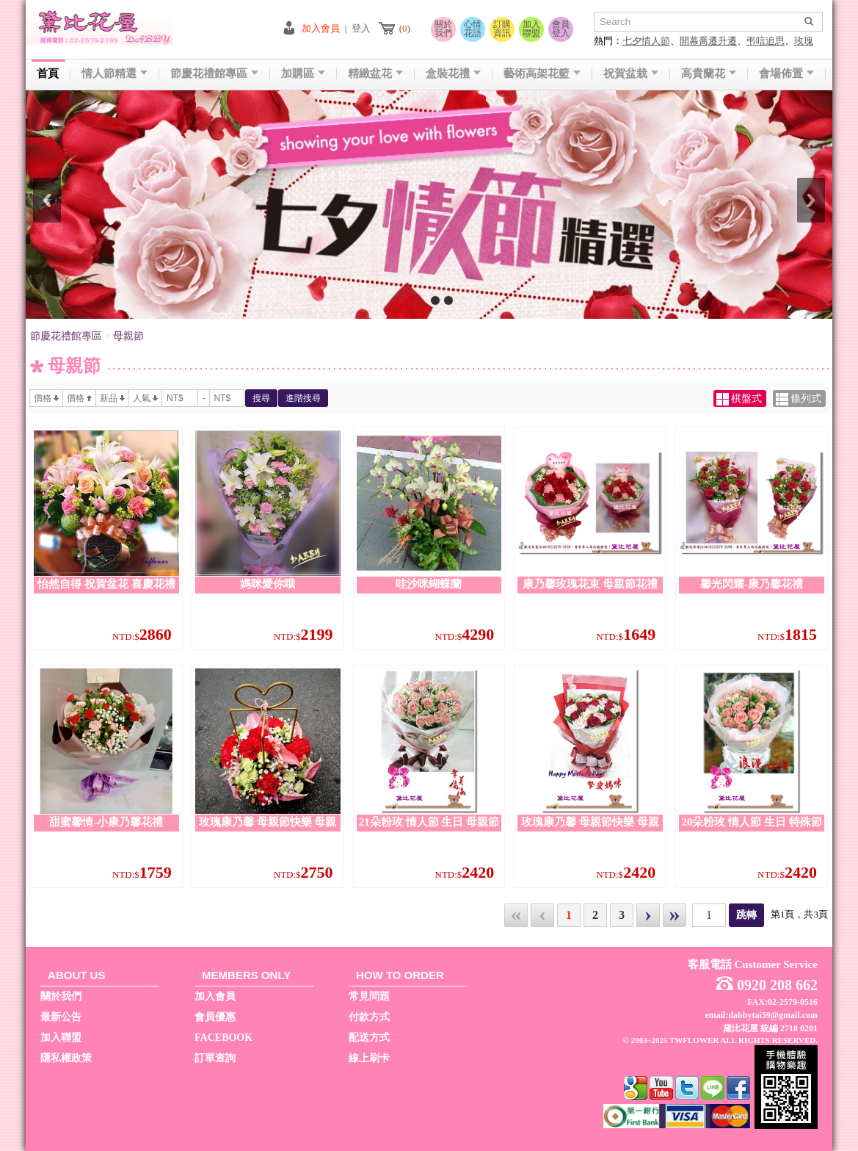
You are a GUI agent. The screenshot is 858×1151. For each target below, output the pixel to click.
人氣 (145, 398)
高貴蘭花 (708, 73)
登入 (361, 28)
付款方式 (369, 1016)
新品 (112, 398)
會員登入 (561, 28)
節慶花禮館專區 (214, 73)
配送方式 (369, 1037)
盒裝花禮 (453, 73)
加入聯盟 (531, 28)
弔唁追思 (765, 40)
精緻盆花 (375, 73)
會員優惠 (215, 1016)
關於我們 (443, 28)
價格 (46, 398)
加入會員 (321, 28)
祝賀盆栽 (630, 73)
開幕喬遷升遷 (708, 40)
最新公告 (60, 1016)
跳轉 (746, 914)
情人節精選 (114, 73)
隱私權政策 (66, 1058)
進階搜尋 (303, 398)
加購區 (303, 73)
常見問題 (369, 996)
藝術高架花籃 (542, 73)
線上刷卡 (369, 1058)
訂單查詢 (215, 1058)
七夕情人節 (646, 40)
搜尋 (261, 398)
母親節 (128, 336)
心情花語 (472, 28)
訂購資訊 (502, 28)
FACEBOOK (223, 1037)
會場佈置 (786, 73)
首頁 (48, 73)
